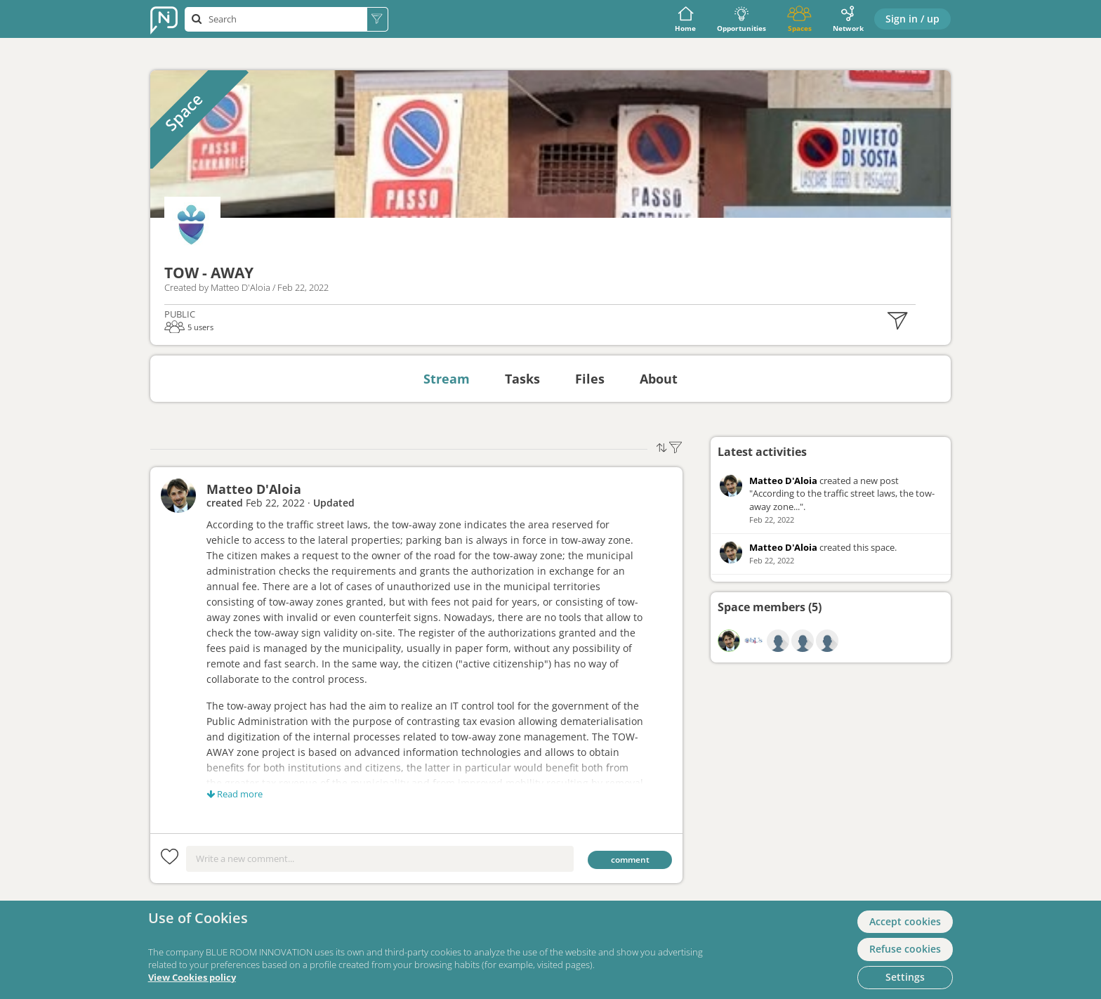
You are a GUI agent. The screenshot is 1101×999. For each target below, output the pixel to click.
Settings (905, 977)
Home (685, 19)
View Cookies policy (192, 978)
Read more (234, 794)
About (659, 378)
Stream (446, 378)
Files (590, 378)
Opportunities (741, 19)
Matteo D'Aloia (253, 489)
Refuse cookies (905, 948)
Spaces (799, 19)
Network (848, 19)
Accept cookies (905, 921)
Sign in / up (912, 18)
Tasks (522, 378)
